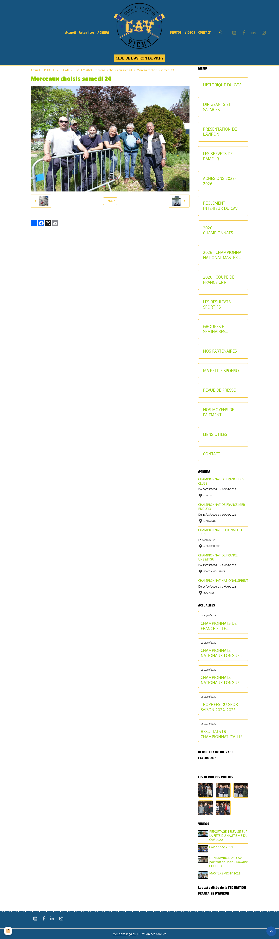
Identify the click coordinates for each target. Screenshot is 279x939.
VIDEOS (190, 33)
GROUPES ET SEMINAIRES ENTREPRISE (214, 329)
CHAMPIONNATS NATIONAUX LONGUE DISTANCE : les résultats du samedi (223, 680)
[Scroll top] (271, 931)
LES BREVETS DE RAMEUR (217, 156)
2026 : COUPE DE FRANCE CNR (218, 280)
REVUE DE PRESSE (219, 390)
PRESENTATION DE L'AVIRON (220, 132)
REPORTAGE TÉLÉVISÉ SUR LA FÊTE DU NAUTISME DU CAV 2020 (228, 836)
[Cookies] (8, 931)
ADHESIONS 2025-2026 (220, 181)
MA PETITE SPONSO (221, 370)
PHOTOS (176, 33)
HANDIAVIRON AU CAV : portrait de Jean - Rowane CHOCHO (228, 862)
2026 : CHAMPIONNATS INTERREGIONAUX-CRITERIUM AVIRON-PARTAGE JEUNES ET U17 (221, 230)
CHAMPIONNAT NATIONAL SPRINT (223, 581)
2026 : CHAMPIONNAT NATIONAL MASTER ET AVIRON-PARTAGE (223, 255)
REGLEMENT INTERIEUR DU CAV (220, 206)
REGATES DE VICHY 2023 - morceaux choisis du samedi (96, 70)
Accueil (70, 33)
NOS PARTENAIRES (220, 351)
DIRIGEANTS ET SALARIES (217, 107)
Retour (110, 201)
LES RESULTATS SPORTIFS (217, 304)
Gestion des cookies (153, 933)
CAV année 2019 (221, 847)
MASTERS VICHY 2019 (225, 873)
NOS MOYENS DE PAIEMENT (218, 412)
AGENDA (103, 33)
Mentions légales (124, 933)
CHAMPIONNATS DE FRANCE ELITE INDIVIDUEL (219, 626)
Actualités (86, 33)
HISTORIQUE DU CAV (222, 84)
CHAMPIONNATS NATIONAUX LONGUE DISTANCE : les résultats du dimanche (223, 653)
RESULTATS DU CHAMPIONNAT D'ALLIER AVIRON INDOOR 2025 (223, 734)
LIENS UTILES (215, 434)
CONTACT (204, 33)
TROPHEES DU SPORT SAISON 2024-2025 (220, 707)
